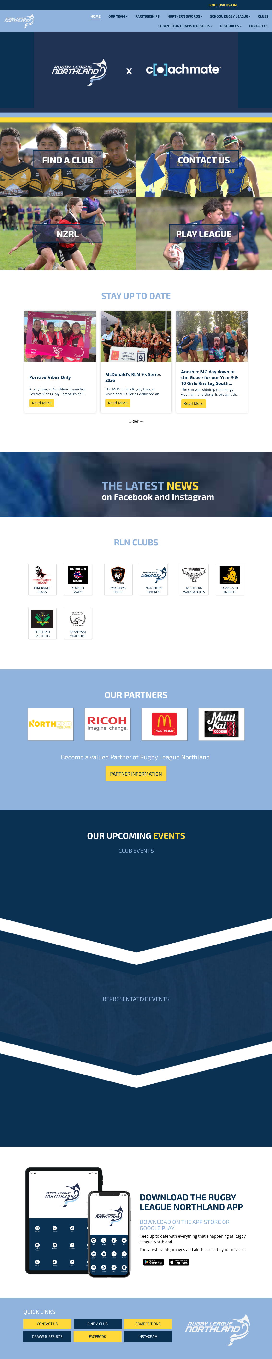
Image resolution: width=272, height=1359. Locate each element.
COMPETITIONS (148, 1324)
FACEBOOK (97, 1336)
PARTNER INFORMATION (136, 774)
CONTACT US (47, 1324)
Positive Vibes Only (50, 377)
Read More (42, 403)
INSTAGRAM (148, 1336)
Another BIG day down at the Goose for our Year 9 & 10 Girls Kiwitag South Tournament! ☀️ (209, 377)
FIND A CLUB (98, 1324)
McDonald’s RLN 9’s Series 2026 (133, 377)
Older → (136, 421)
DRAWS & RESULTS (47, 1336)
